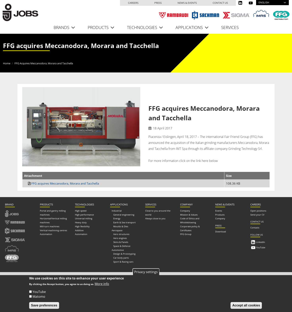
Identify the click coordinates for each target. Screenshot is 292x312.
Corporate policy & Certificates (190, 228)
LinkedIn (260, 241)
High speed (80, 210)
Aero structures (121, 233)
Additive (79, 230)
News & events (187, 3)
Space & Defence (121, 245)
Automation (46, 233)
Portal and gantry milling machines (53, 212)
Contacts (254, 227)
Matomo (39, 296)
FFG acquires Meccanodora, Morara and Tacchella (65, 183)
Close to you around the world (157, 212)
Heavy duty (81, 222)
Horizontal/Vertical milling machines (53, 220)
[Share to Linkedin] (258, 93)
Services (230, 27)
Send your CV (257, 214)
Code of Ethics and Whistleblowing (189, 220)
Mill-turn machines (49, 226)
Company (185, 210)
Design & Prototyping (124, 253)
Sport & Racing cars (123, 261)
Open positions (258, 210)
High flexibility (82, 226)
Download (220, 231)
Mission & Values (189, 214)
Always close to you (155, 218)
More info (102, 284)
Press (158, 3)
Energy (116, 218)
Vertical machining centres (53, 230)
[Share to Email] (266, 93)
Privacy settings (146, 272)
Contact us (220, 3)
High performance (84, 214)
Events (218, 210)
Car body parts (121, 257)
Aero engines (120, 237)
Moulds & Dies (120, 226)
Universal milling (83, 218)
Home (6, 63)
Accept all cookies (246, 305)
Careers (133, 3)
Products (220, 214)
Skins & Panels (120, 241)
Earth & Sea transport (124, 222)
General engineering (123, 214)
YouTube (260, 247)
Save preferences (44, 305)
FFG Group (185, 233)
